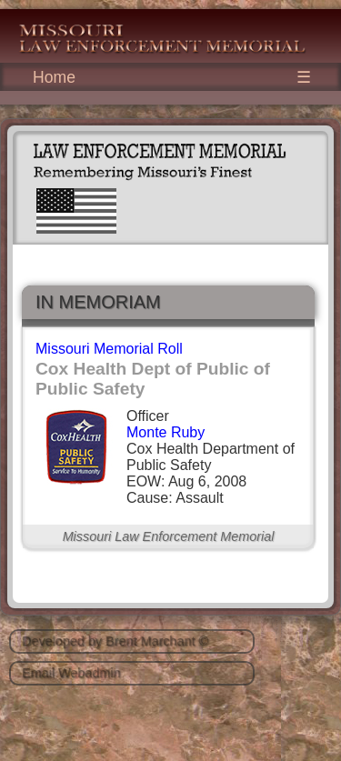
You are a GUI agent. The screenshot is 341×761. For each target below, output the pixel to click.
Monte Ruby (165, 432)
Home (54, 77)
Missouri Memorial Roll (109, 348)
